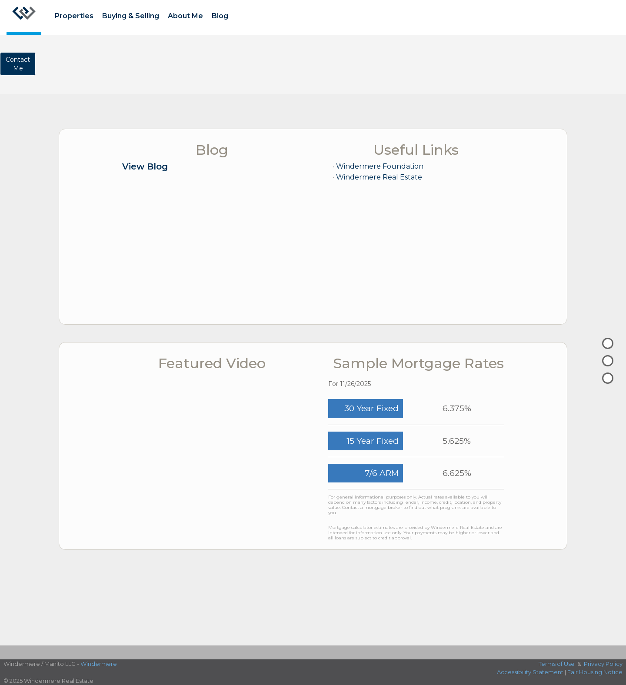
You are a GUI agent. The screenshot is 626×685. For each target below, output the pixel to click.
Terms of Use (557, 663)
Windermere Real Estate (379, 177)
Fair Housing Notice (595, 671)
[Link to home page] (24, 17)
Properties (74, 16)
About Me (185, 16)
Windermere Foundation (379, 166)
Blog (220, 16)
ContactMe (18, 64)
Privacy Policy (603, 663)
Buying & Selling (130, 16)
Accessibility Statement (530, 671)
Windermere (98, 663)
